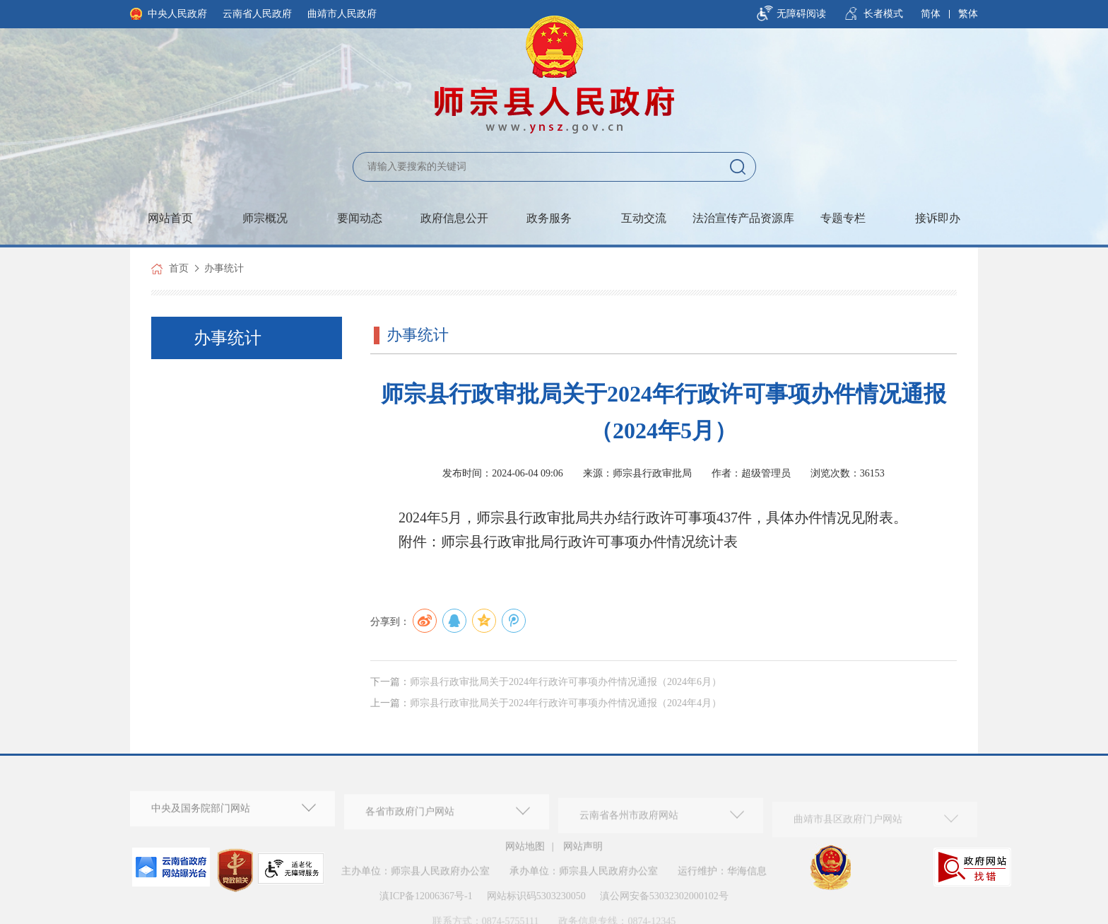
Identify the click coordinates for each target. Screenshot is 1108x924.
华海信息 (747, 877)
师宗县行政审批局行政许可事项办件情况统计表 (589, 541)
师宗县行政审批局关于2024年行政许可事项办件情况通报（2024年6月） (565, 694)
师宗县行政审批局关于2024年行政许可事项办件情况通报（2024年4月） (565, 715)
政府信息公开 (454, 218)
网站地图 (525, 851)
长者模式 (883, 13)
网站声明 (583, 851)
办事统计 (224, 268)
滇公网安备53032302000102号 (664, 901)
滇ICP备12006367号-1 (425, 901)
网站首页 (170, 218)
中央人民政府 (177, 13)
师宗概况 (265, 218)
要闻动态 (359, 218)
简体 (931, 13)
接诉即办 (937, 218)
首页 (179, 268)
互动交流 (643, 218)
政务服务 (549, 218)
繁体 (968, 13)
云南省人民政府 (257, 13)
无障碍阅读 (801, 13)
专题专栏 (843, 218)
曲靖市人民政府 (342, 13)
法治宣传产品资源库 (743, 218)
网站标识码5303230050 (536, 901)
